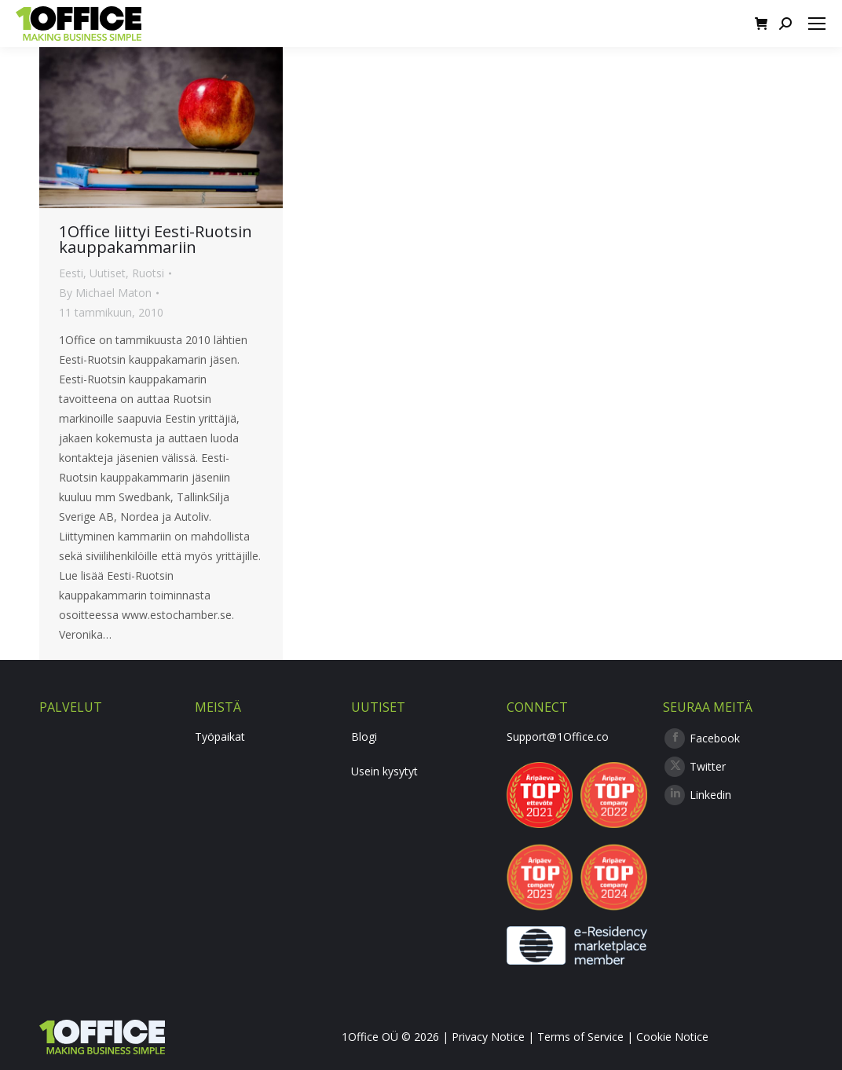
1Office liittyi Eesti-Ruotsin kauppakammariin (155, 239)
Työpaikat (220, 736)
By (105, 292)
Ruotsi (148, 273)
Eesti (71, 273)
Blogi (364, 736)
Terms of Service (580, 1036)
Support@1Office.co (558, 736)
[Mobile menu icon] (816, 23)
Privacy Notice (488, 1036)
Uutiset (108, 273)
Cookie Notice (672, 1036)
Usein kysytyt (384, 771)
